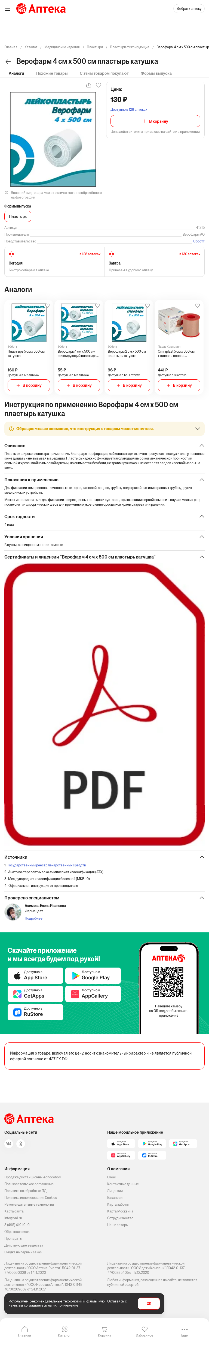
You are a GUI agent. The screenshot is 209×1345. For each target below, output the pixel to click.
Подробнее (33, 918)
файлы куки (96, 1301)
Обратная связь (16, 1231)
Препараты (13, 1238)
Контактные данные (123, 1184)
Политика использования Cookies (30, 1197)
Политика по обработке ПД (25, 1190)
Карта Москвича (120, 1211)
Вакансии (114, 1197)
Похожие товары (52, 73)
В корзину (158, 121)
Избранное (144, 1335)
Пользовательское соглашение (29, 1184)
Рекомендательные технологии (29, 1204)
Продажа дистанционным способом (32, 1177)
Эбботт (199, 241)
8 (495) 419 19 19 (17, 1225)
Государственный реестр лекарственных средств (47, 865)
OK (149, 1303)
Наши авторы (117, 1225)
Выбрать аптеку (189, 8)
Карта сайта (14, 1211)
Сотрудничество (120, 1218)
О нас (111, 1177)
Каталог (64, 1335)
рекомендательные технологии (56, 1301)
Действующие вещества (23, 1245)
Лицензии (115, 1190)
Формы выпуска (156, 73)
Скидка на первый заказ (23, 1252)
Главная (24, 1335)
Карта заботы (118, 1204)
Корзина (104, 1335)
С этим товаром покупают (104, 73)
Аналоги (16, 73)
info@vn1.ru (13, 1218)
